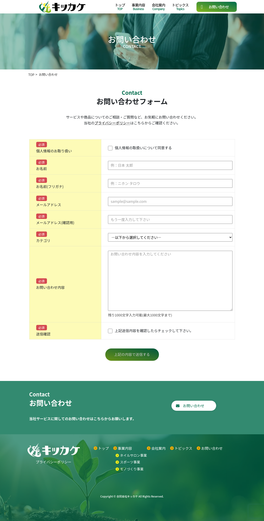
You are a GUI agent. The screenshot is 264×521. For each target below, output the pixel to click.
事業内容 (138, 6)
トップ (120, 6)
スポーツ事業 (130, 462)
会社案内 (158, 6)
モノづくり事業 (132, 469)
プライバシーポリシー (112, 122)
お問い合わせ (219, 6)
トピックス (180, 6)
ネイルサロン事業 (133, 455)
